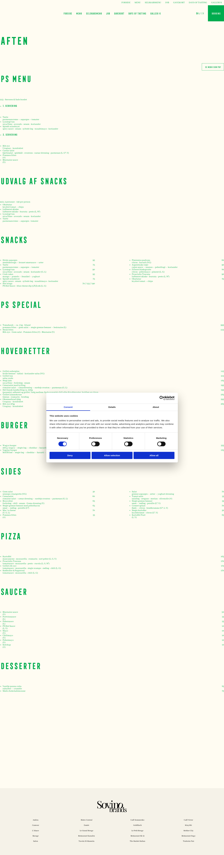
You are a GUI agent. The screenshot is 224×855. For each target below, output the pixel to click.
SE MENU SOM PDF (213, 67)
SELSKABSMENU (153, 2)
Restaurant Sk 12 (137, 836)
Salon (35, 841)
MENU (138, 2)
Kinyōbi (188, 825)
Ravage (36, 836)
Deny (70, 455)
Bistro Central (86, 820)
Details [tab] (112, 407)
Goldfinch (137, 825)
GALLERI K (216, 2)
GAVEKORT (179, 2)
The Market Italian (137, 841)
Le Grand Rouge (86, 830)
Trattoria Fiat (188, 841)
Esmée (86, 825)
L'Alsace (35, 830)
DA (197, 13)
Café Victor (188, 820)
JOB (167, 2)
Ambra (35, 820)
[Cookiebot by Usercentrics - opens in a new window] (161, 398)
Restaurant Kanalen (86, 836)
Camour (35, 825)
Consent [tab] (68, 407)
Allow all (154, 455)
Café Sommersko (137, 820)
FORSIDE (125, 2)
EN (202, 13)
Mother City (188, 830)
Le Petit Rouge (137, 830)
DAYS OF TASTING (198, 2)
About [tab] (156, 407)
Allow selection (112, 455)
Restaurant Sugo (188, 836)
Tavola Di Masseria (86, 841)
